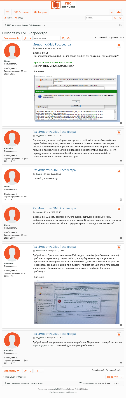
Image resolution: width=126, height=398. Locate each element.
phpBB (57, 389)
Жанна (7, 61)
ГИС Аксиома (21, 12)
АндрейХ (8, 148)
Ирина (7, 225)
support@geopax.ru (43, 345)
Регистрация (34, 17)
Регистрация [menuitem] (120, 12)
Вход (20, 17)
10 (17, 156)
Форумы (42, 12)
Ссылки (8, 12)
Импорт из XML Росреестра (24, 33)
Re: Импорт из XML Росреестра (54, 131)
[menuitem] (88, 383)
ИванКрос (9, 263)
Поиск (9, 17)
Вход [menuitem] (113, 12)
